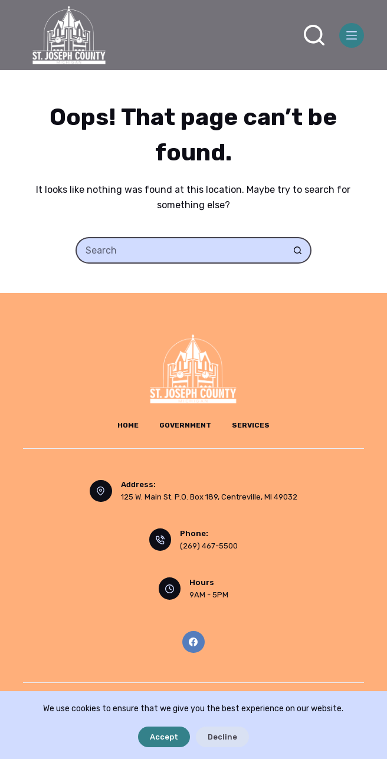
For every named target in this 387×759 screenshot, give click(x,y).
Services (251, 425)
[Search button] (298, 250)
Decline (222, 736)
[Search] (314, 35)
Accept (164, 736)
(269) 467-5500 (209, 545)
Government (185, 425)
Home (128, 425)
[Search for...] (180, 250)
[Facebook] (193, 642)
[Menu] (351, 35)
